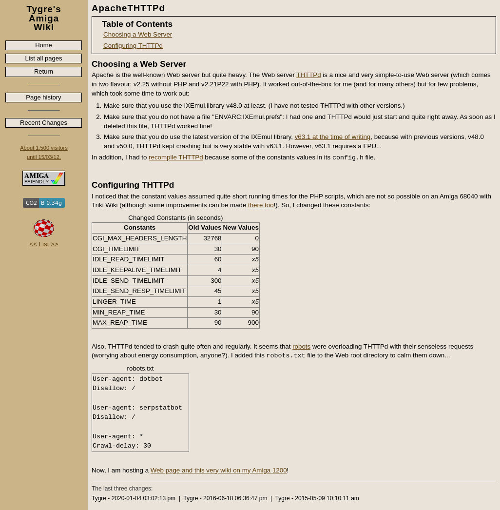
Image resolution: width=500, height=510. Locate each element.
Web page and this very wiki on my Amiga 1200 (219, 470)
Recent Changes (43, 122)
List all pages (43, 58)
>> (54, 244)
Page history (43, 97)
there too (261, 205)
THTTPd (308, 74)
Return (43, 71)
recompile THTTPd (176, 157)
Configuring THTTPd (133, 45)
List (44, 244)
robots (301, 346)
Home (43, 45)
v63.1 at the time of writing (333, 136)
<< (33, 244)
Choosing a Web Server (137, 34)
